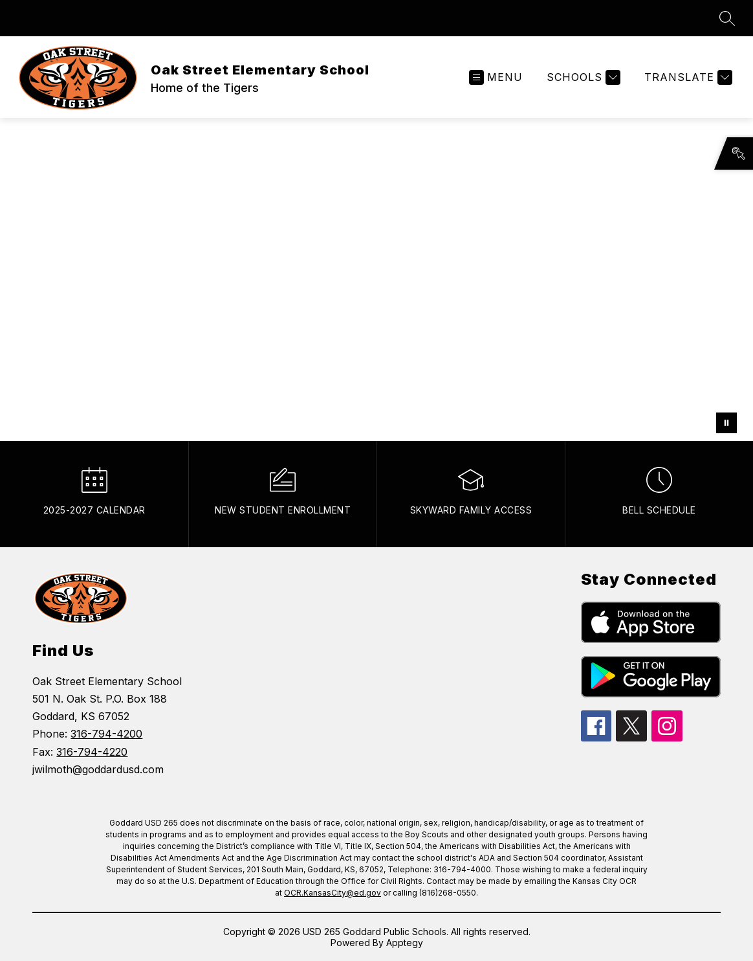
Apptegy (404, 942)
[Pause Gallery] (726, 423)
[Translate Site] (686, 77)
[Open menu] (496, 77)
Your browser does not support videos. (376, 279)
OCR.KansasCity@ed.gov (332, 893)
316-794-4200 (106, 733)
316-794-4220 (91, 751)
